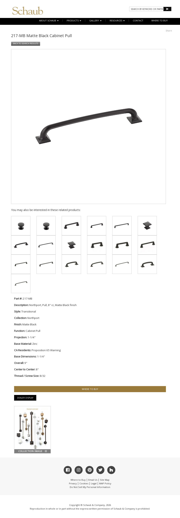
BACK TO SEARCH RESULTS (25, 43)
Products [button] (74, 20)
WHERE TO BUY (159, 20)
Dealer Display (25, 397)
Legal (94, 483)
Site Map (104, 479)
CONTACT (138, 20)
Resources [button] (117, 20)
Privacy (73, 483)
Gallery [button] (95, 20)
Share (169, 30)
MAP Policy (105, 483)
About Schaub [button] (49, 20)
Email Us (92, 479)
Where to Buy (78, 479)
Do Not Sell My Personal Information (90, 487)
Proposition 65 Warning (46, 350)
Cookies (83, 483)
